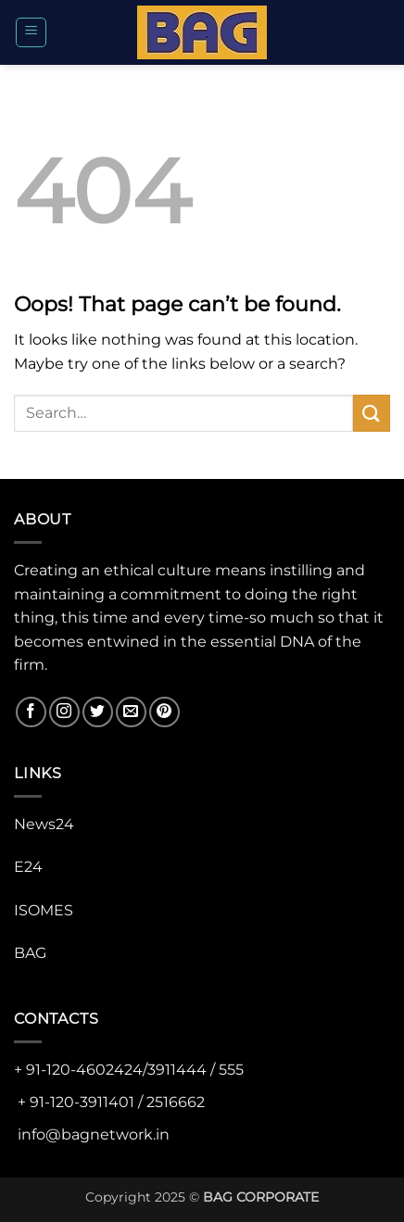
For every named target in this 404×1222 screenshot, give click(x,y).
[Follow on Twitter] (97, 712)
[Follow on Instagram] (64, 712)
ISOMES (43, 910)
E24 (28, 867)
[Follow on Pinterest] (164, 712)
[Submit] (371, 413)
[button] (31, 32)
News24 (44, 824)
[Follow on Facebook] (31, 712)
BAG (30, 953)
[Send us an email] (131, 712)
